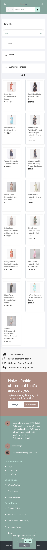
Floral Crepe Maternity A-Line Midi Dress (10, 196)
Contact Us (12, 470)
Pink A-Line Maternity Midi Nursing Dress (33, 263)
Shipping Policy (14, 527)
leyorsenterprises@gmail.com (24, 452)
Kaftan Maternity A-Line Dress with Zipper (35, 297)
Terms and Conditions (17, 514)
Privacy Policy (14, 508)
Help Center (13, 474)
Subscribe (30, 404)
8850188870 (17, 446)
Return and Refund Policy (18, 520)
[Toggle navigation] (42, 3)
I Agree (28, 541)
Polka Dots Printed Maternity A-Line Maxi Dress (11, 230)
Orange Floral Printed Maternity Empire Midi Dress (11, 263)
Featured (9, 43)
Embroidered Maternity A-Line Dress (34, 196)
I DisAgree (24, 545)
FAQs (10, 466)
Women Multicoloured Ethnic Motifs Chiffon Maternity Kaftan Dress (11, 333)
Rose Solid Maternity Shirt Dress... (10, 96)
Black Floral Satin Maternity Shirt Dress (34, 96)
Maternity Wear (14, 497)
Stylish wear (13, 491)
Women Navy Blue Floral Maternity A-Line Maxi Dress (35, 163)
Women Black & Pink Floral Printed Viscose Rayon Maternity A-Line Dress (35, 132)
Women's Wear (14, 485)
